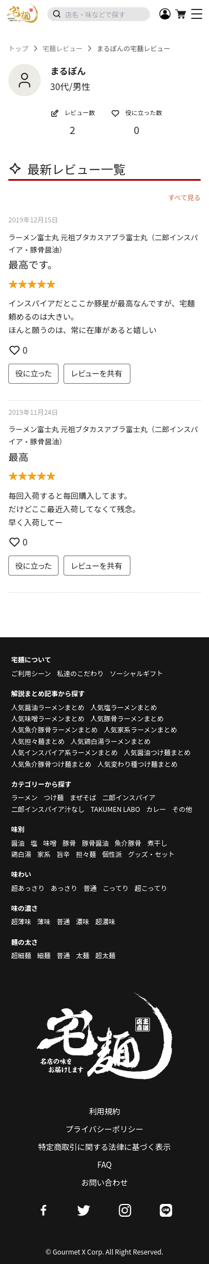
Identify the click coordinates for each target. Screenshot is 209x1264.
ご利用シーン (31, 673)
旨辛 (63, 854)
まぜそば (83, 797)
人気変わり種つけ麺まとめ (138, 764)
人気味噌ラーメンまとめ (48, 718)
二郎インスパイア (128, 797)
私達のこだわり (80, 673)
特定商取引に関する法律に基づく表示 (104, 1146)
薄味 (44, 921)
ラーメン (24, 797)
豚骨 (69, 842)
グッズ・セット (151, 854)
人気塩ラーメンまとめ (123, 707)
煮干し (157, 842)
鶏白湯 (21, 854)
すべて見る (184, 197)
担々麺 (86, 854)
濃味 (82, 921)
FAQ (105, 1164)
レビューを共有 (97, 373)
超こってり (150, 888)
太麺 (82, 955)
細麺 (44, 955)
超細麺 (21, 955)
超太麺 (105, 955)
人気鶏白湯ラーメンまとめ (111, 741)
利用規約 (104, 1111)
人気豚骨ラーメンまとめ (127, 718)
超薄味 (21, 921)
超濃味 (105, 921)
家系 (44, 854)
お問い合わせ (104, 1182)
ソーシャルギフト (136, 673)
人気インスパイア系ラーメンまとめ (64, 752)
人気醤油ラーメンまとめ (48, 707)
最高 (18, 456)
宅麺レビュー (62, 48)
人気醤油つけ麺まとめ (157, 752)
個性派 (112, 854)
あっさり (64, 888)
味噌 (49, 842)
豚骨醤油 (95, 842)
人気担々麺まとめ (38, 741)
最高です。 (32, 264)
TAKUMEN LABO (115, 809)
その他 (182, 809)
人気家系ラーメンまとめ (140, 729)
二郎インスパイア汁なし (48, 809)
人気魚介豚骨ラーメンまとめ (54, 729)
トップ (18, 48)
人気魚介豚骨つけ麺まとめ (51, 764)
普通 (89, 888)
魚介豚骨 (128, 842)
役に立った (33, 373)
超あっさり (28, 888)
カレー (156, 809)
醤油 (18, 842)
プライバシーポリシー (105, 1128)
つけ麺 (53, 797)
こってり (116, 888)
